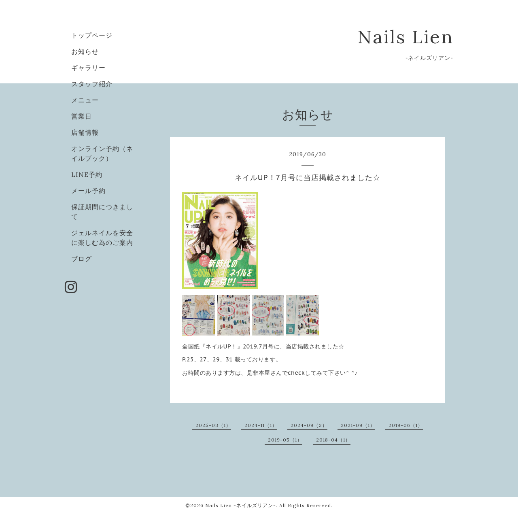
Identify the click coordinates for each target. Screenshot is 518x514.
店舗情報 (85, 132)
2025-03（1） (213, 425)
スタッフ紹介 (92, 84)
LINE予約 (86, 174)
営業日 (81, 116)
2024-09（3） (309, 425)
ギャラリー (88, 68)
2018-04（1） (333, 440)
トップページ (92, 35)
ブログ (81, 259)
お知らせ (85, 51)
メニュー (85, 100)
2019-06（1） (405, 425)
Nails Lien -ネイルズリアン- (240, 505)
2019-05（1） (285, 440)
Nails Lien (405, 36)
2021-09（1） (358, 425)
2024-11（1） (260, 425)
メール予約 (88, 191)
